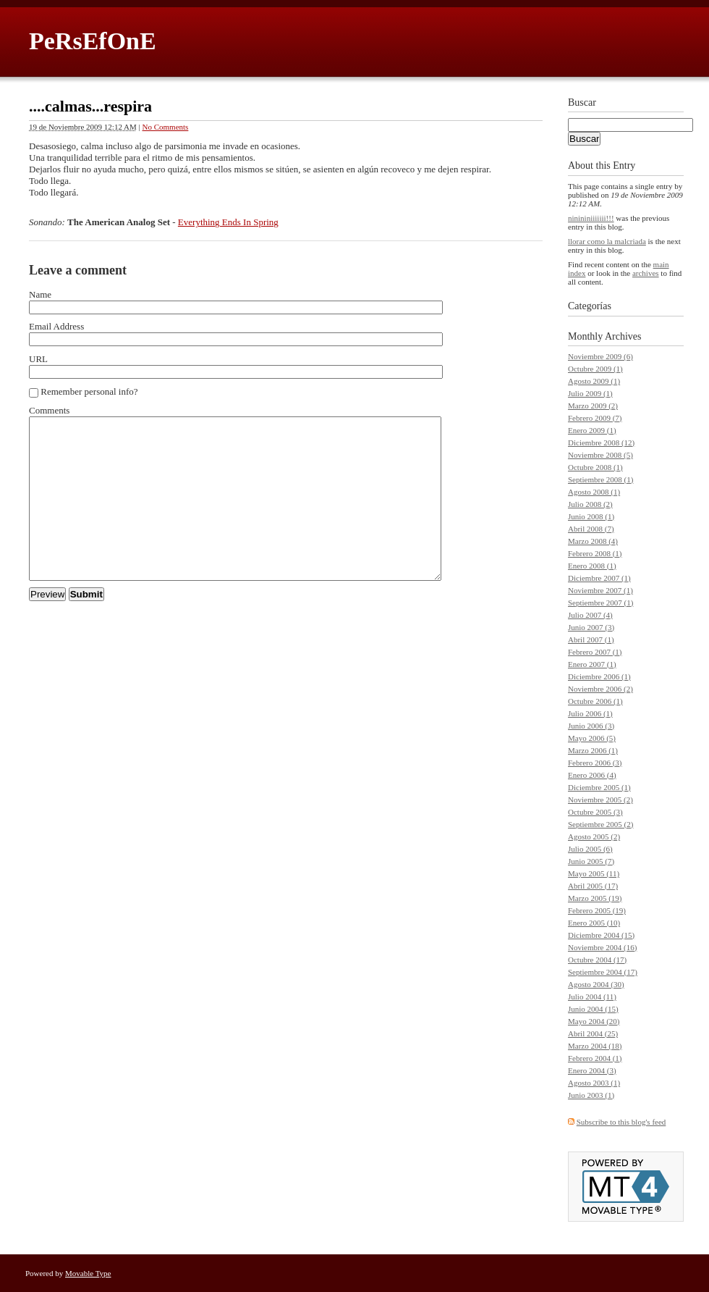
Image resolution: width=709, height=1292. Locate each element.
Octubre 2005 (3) (595, 812)
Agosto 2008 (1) (594, 491)
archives (645, 273)
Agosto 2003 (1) (594, 1082)
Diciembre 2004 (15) (601, 935)
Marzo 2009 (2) (593, 405)
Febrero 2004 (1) (595, 1058)
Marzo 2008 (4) (593, 541)
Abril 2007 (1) (591, 639)
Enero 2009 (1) (592, 430)
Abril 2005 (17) (593, 885)
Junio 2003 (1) (591, 1095)
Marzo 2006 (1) (593, 750)
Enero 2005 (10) (594, 922)
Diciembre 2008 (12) (601, 442)
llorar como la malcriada (607, 241)
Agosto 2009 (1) (594, 381)
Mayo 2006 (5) (592, 738)
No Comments (166, 126)
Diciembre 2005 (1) (599, 787)
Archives (623, 336)
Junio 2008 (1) (591, 516)
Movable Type (88, 1273)
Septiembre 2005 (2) (600, 824)
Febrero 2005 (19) (597, 910)
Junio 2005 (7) (591, 861)
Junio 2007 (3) (591, 627)
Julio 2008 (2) (590, 504)
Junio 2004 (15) (593, 1008)
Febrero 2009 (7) (595, 418)
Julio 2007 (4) (590, 615)
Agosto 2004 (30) (596, 984)
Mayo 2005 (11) (593, 873)
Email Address (56, 326)
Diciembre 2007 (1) (599, 578)
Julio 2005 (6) (590, 848)
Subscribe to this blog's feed (621, 1121)
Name (40, 294)
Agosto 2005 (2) (594, 836)
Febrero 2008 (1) (595, 553)
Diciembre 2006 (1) (599, 676)
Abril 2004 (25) (593, 1033)
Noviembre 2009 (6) (600, 356)
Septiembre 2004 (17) (602, 972)
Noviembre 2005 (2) (600, 799)
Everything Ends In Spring (228, 222)
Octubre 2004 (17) (597, 959)
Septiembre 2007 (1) (600, 602)
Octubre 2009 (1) (595, 368)
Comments (49, 410)
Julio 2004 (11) (592, 996)
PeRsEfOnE (92, 41)
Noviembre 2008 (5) (600, 454)
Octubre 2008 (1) (595, 467)
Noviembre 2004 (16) (602, 947)
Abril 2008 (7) (591, 528)
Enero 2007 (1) (592, 664)
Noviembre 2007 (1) (600, 590)
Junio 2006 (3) (591, 725)
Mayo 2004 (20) (594, 1021)
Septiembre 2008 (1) (600, 479)
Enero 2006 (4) (592, 775)
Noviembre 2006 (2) (600, 688)
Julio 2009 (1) (590, 393)
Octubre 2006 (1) (595, 701)
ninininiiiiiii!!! (591, 218)
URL (38, 358)
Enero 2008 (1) (592, 565)
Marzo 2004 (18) (595, 1045)
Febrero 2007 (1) (595, 651)
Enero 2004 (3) (592, 1070)
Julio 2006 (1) (590, 713)
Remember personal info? (89, 391)
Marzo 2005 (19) (595, 898)
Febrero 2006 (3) (595, 762)
